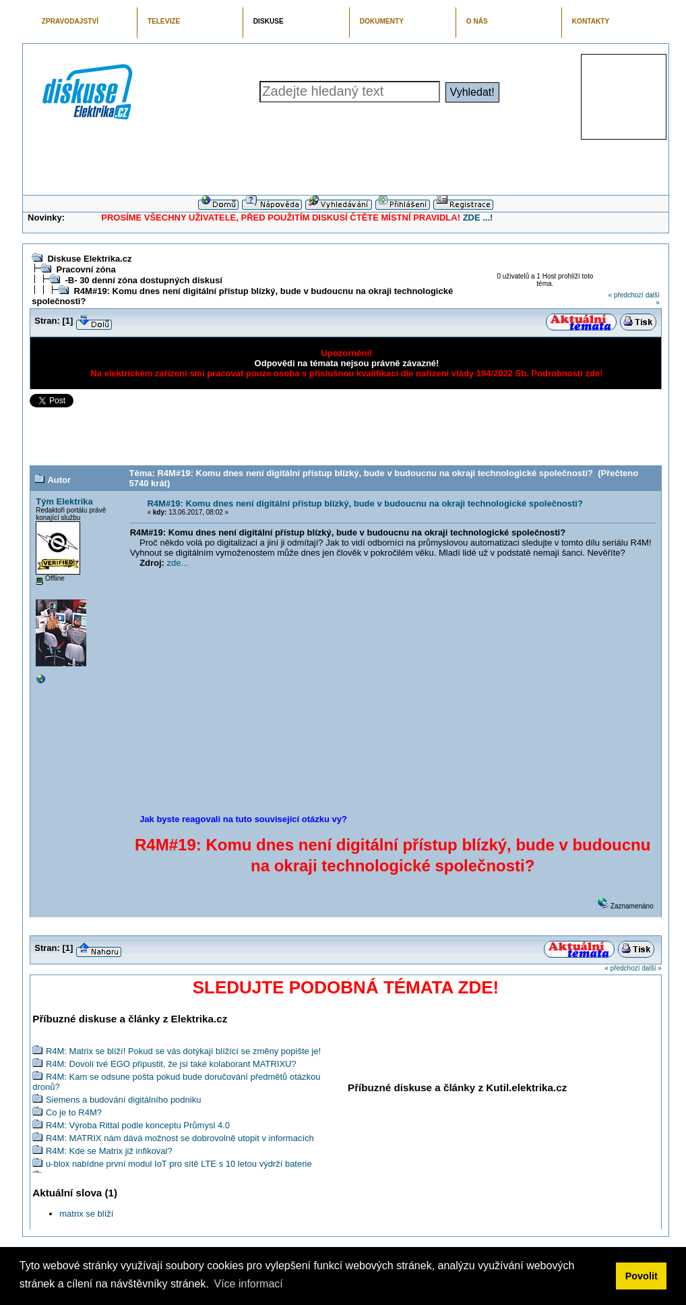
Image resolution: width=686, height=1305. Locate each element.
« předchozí (626, 295)
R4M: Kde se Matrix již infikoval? (109, 1151)
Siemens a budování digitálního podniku (123, 1100)
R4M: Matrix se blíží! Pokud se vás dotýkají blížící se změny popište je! (183, 1051)
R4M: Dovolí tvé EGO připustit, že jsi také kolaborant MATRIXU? (171, 1064)
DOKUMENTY (382, 21)
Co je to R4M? (74, 1112)
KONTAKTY (591, 21)
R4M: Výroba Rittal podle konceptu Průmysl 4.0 (138, 1125)
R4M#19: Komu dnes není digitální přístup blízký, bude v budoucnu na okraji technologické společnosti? (364, 503)
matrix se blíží (86, 1214)
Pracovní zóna (85, 269)
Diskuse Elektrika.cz (89, 259)
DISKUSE (268, 21)
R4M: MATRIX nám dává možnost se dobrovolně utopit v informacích (180, 1138)
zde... (178, 563)
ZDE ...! (478, 217)
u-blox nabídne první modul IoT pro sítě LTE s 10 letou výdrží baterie (179, 1164)
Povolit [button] (641, 1276)
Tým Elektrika (64, 501)
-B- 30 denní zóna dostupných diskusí (143, 280)
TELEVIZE (164, 21)
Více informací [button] (248, 1283)
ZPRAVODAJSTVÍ (70, 21)
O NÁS (477, 21)
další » (651, 968)
